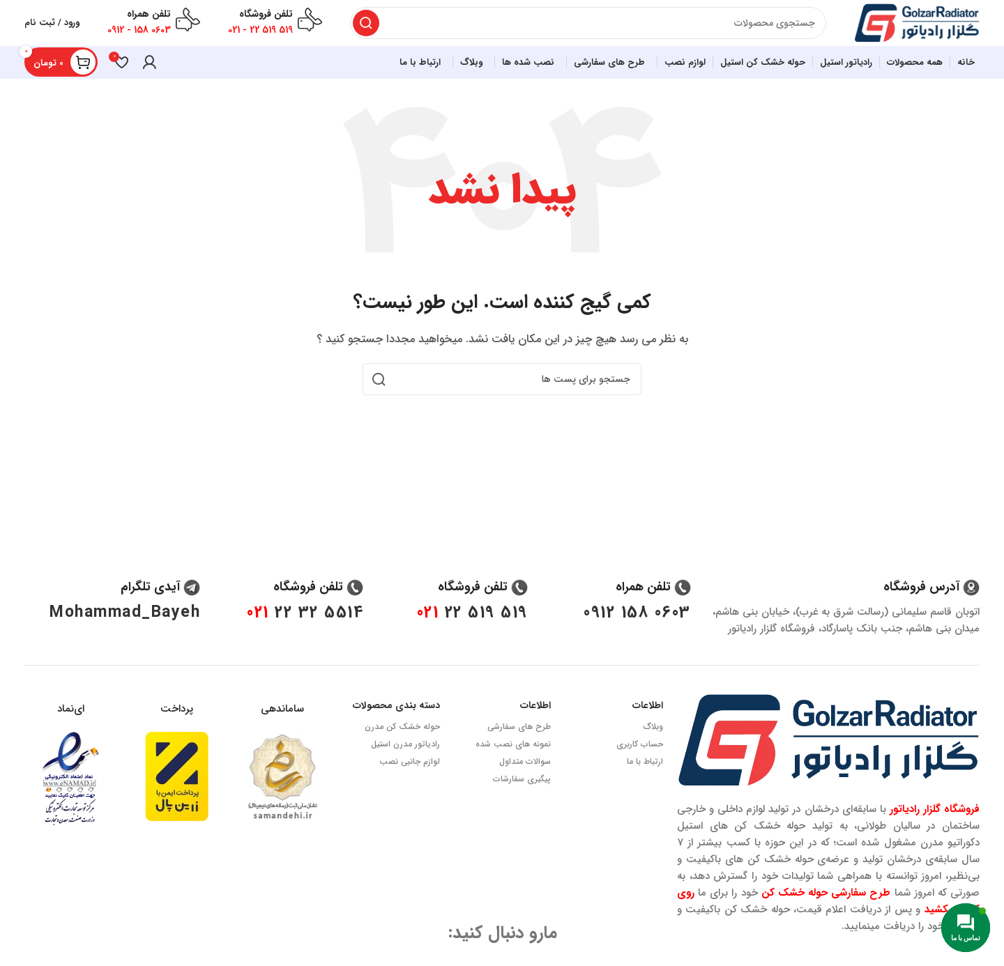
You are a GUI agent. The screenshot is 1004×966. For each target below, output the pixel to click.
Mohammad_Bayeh (125, 634)
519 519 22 (472, 634)
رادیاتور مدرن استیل (405, 765)
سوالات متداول (525, 783)
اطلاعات (647, 727)
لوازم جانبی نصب (409, 783)
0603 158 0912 (637, 634)
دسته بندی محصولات (396, 727)
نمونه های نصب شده (513, 765)
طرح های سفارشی (519, 748)
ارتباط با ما (645, 783)
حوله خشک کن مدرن (402, 748)
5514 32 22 (305, 634)
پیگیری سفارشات (522, 800)
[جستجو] (581, 28)
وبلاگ (653, 748)
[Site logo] (910, 27)
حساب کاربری (639, 765)
